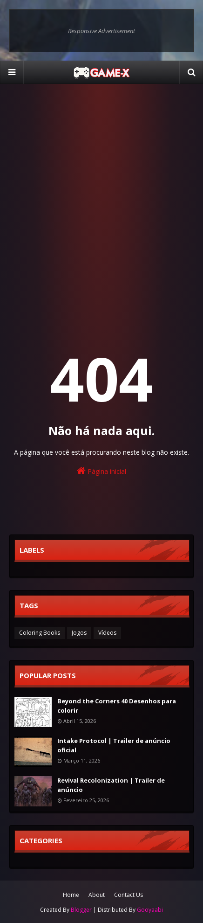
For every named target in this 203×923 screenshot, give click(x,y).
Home (71, 895)
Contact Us (128, 895)
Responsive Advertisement (101, 31)
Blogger (81, 910)
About (96, 895)
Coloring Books (39, 633)
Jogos (79, 633)
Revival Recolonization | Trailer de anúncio (111, 785)
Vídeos (107, 633)
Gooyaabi (150, 910)
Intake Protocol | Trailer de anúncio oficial (113, 745)
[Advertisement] (101, 199)
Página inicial (101, 471)
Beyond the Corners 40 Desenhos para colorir (116, 706)
